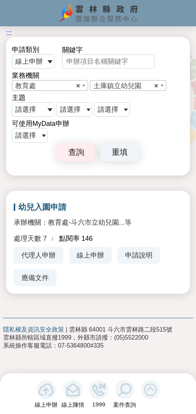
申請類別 (25, 49)
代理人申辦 (38, 255)
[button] (150, 389)
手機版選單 (11, 12)
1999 (98, 404)
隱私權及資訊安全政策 (33, 329)
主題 (19, 97)
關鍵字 (72, 50)
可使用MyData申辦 (40, 123)
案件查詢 (124, 404)
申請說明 (139, 255)
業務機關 (25, 75)
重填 (120, 152)
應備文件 (35, 278)
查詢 (76, 152)
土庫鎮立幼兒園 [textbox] (125, 86)
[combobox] (50, 85)
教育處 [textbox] (47, 86)
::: (9, 33)
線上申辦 (46, 404)
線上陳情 (72, 404)
